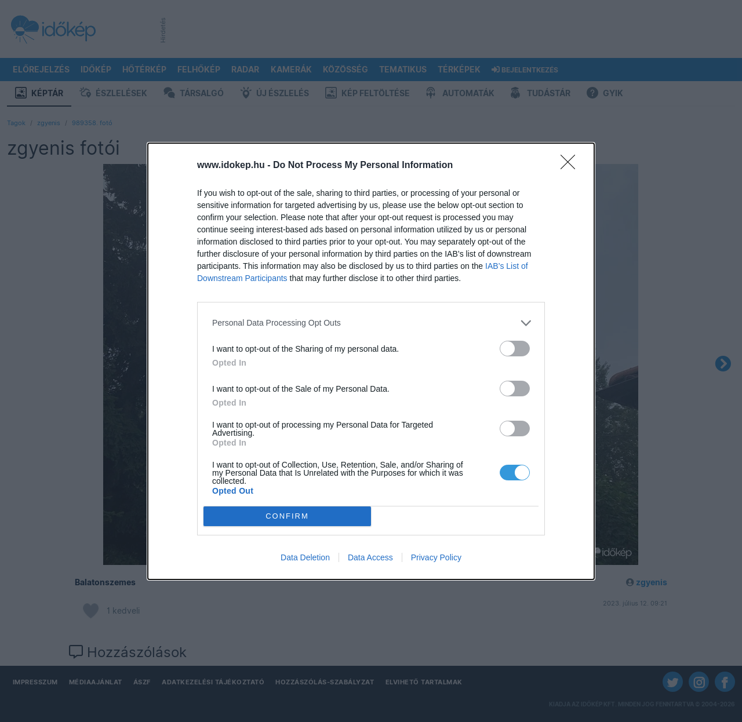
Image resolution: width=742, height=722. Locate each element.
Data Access (370, 557)
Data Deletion (305, 557)
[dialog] (371, 361)
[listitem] (371, 323)
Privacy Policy (436, 557)
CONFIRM (287, 516)
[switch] (515, 348)
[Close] (572, 166)
